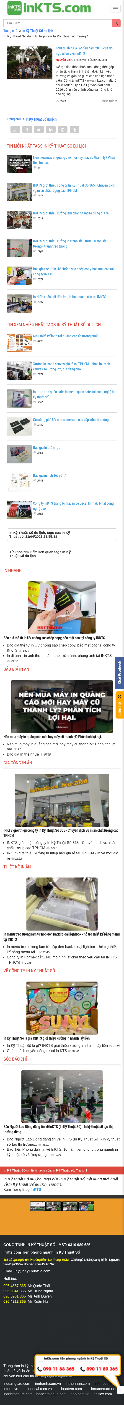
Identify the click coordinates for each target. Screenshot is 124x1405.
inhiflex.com (102, 1394)
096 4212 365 (14, 1301)
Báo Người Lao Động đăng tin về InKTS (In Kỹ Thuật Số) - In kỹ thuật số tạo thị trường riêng (58, 1129)
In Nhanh (12, 570)
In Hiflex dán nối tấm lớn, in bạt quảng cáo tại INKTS (69, 296)
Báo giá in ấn (16, 669)
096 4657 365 (14, 1286)
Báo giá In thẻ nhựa (46, 447)
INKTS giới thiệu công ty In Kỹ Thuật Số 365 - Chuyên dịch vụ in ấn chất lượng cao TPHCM (74, 188)
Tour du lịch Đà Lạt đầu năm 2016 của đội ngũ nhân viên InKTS (85, 51)
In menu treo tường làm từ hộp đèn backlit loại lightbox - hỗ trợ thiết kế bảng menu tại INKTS (61, 937)
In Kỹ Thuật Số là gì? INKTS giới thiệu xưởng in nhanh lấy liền (46, 1038)
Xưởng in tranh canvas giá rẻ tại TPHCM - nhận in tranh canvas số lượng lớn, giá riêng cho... (71, 366)
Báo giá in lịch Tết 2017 (49, 475)
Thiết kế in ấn (17, 867)
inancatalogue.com (51, 1394)
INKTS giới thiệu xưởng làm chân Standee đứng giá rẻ (70, 213)
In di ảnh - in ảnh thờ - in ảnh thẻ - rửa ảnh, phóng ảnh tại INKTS (59, 656)
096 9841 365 (14, 1291)
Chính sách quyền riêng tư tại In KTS (37, 1051)
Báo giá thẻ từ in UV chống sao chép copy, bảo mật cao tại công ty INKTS (54, 637)
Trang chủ (10, 30)
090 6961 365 (14, 1296)
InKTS (36, 1189)
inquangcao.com (16, 1384)
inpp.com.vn (79, 1394)
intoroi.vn (10, 1389)
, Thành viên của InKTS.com (81, 59)
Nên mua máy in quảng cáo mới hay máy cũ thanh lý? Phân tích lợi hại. (52, 736)
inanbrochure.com (18, 1394)
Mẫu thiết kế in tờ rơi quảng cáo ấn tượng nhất (65, 335)
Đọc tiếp (109, 101)
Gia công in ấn (17, 763)
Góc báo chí (15, 1059)
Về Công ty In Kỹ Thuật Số (29, 970)
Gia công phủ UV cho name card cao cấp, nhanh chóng (71, 419)
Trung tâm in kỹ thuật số (23, 1366)
